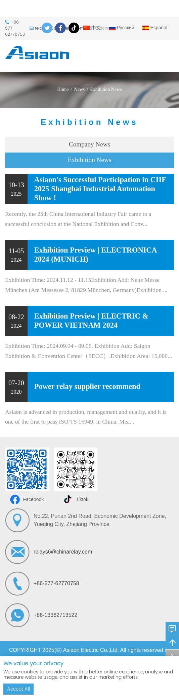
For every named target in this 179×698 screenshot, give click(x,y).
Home (63, 89)
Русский (121, 27)
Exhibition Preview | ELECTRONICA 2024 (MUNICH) (95, 254)
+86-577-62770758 (56, 583)
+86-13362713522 (55, 615)
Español (154, 27)
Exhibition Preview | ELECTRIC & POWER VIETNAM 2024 (91, 320)
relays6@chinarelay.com (63, 552)
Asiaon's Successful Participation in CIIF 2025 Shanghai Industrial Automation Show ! (100, 188)
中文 (92, 27)
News (79, 89)
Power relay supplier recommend (87, 386)
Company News (89, 144)
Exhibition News (106, 89)
